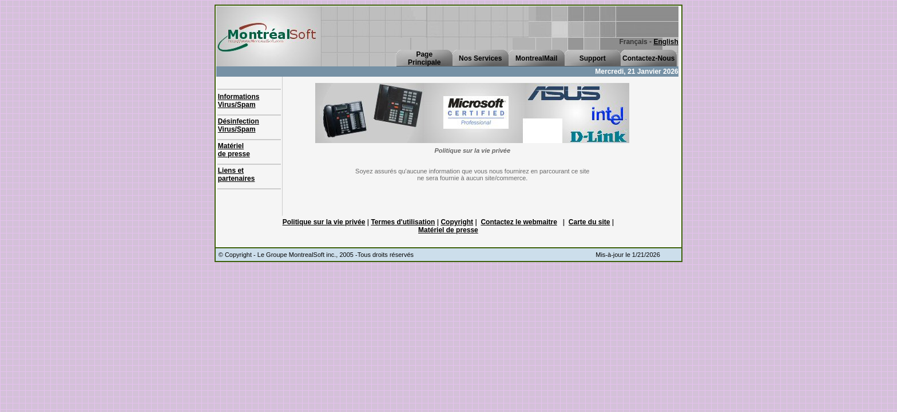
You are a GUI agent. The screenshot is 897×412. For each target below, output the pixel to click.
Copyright (456, 222)
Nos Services (480, 58)
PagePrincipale (424, 58)
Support (593, 58)
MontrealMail (536, 58)
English (665, 42)
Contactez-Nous (648, 58)
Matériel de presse (448, 230)
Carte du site (589, 222)
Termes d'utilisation (403, 222)
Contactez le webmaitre (519, 222)
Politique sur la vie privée (324, 222)
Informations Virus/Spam (239, 101)
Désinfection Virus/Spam (238, 125)
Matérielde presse (234, 150)
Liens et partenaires (236, 175)
